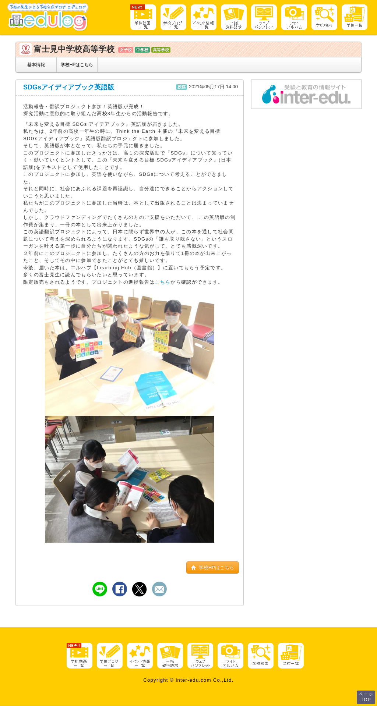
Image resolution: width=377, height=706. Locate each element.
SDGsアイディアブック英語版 (68, 87)
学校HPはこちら (77, 64)
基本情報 (36, 64)
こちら (163, 282)
